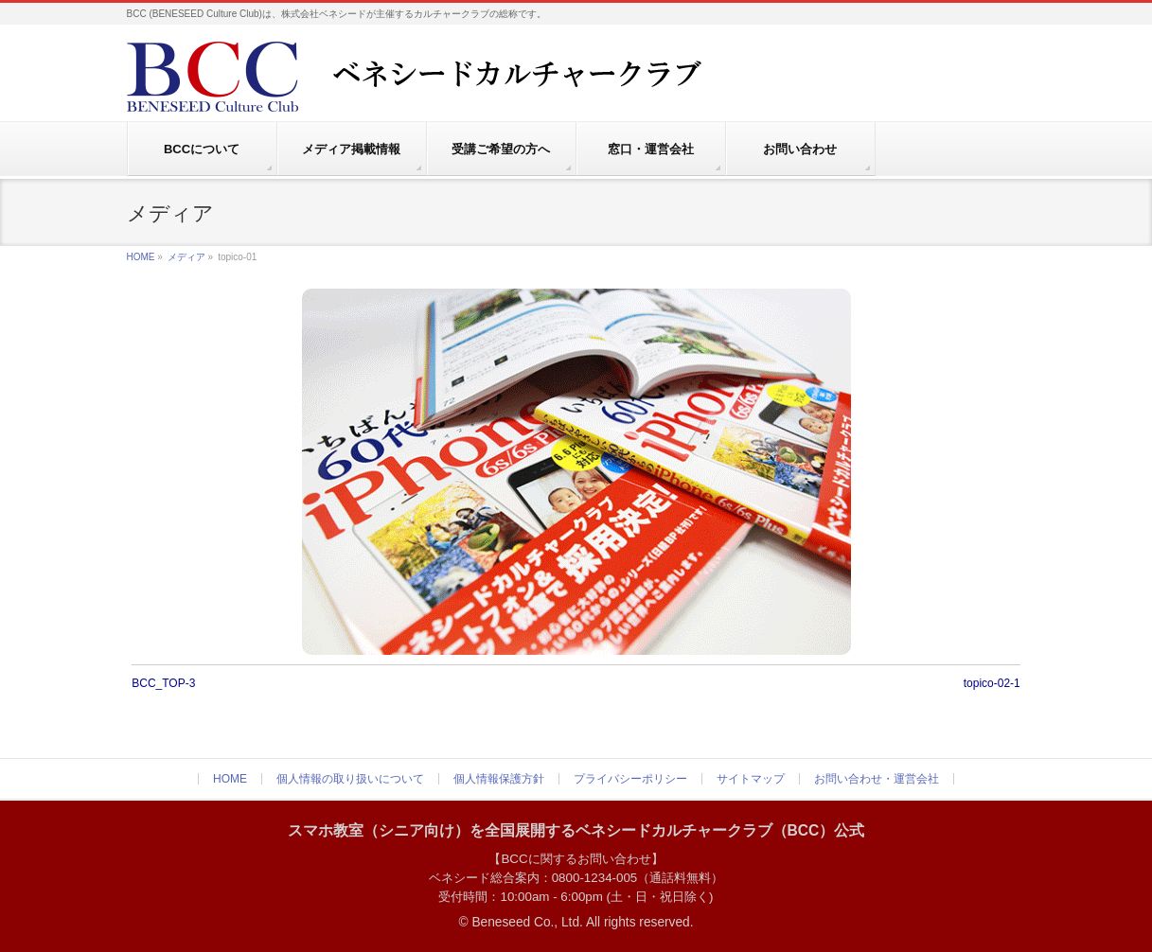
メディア (186, 257)
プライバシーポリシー (630, 779)
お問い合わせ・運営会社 (876, 779)
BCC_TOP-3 (163, 683)
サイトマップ (751, 779)
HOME (141, 257)
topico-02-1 (992, 683)
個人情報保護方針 (498, 779)
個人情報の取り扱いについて (350, 779)
